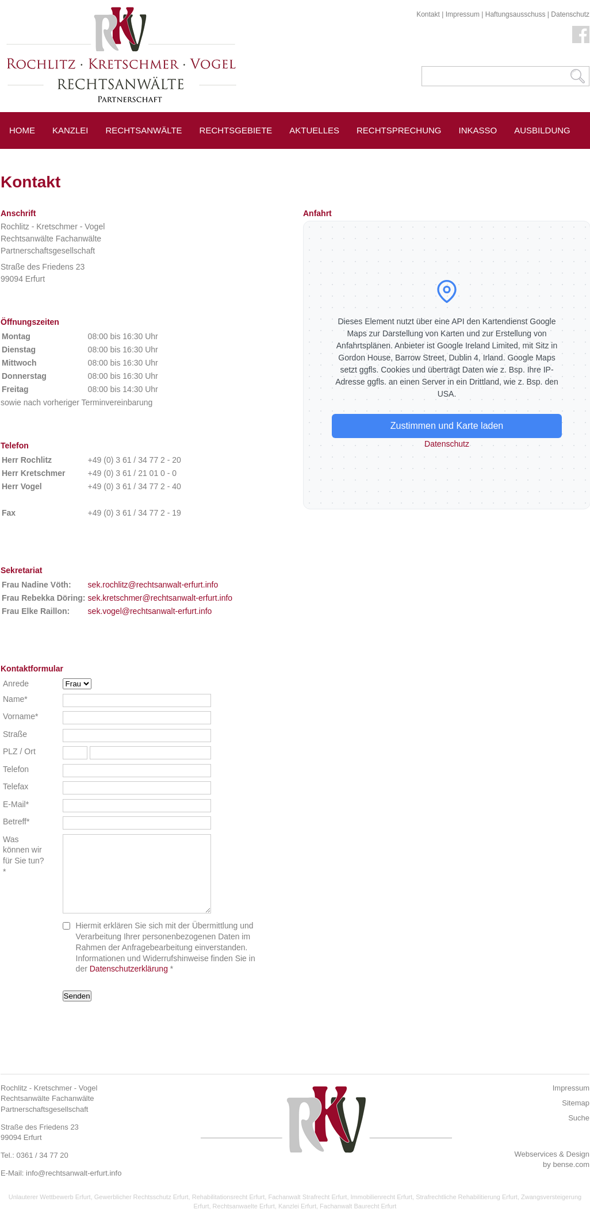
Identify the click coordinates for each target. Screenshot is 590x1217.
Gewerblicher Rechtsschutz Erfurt (141, 1196)
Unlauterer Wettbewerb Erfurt (50, 1196)
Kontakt (428, 14)
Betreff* (16, 821)
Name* (15, 699)
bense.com (571, 1164)
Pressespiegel (152, 156)
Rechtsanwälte (144, 130)
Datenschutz (570, 14)
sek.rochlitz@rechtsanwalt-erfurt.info (153, 584)
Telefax (15, 786)
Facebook (580, 34)
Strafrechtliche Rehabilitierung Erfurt (467, 1196)
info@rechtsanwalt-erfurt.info (73, 1173)
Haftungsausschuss (515, 14)
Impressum (463, 14)
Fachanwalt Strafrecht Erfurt (307, 1196)
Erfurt (81, 156)
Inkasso (478, 130)
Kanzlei (70, 130)
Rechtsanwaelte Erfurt (244, 1206)
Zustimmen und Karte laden (447, 426)
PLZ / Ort (19, 751)
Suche (578, 1118)
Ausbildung (542, 130)
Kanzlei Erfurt (297, 1206)
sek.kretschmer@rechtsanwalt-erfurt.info (160, 597)
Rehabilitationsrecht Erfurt (228, 1196)
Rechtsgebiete (236, 130)
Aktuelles (314, 130)
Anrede (16, 683)
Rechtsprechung (399, 130)
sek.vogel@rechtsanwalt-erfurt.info (150, 611)
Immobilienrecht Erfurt (382, 1196)
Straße (15, 734)
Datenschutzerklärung (129, 968)
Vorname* (20, 716)
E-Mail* (16, 804)
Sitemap (575, 1103)
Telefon (16, 769)
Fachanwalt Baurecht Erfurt (358, 1206)
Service (28, 156)
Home (22, 130)
